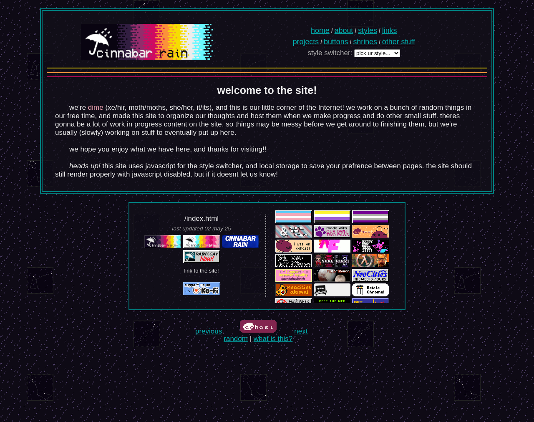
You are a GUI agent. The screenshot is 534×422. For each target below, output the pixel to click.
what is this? (273, 339)
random (236, 339)
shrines (365, 42)
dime (95, 107)
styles (367, 30)
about (344, 30)
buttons (336, 42)
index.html (202, 218)
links (389, 30)
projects (306, 42)
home (320, 30)
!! (264, 149)
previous (208, 331)
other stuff (398, 42)
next (300, 331)
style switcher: (330, 53)
